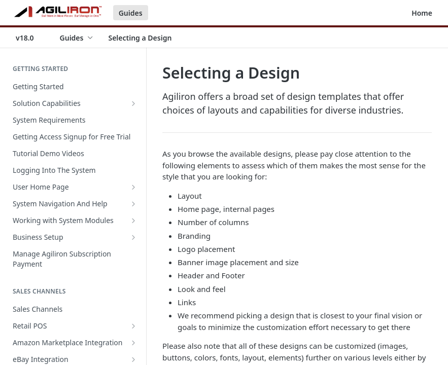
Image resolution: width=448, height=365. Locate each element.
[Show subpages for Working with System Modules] (133, 220)
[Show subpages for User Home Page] (133, 187)
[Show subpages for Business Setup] (133, 237)
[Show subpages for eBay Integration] (133, 359)
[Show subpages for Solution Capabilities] (133, 103)
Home (421, 13)
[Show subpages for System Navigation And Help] (133, 204)
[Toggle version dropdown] (31, 37)
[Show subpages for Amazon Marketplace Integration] (133, 343)
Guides (131, 13)
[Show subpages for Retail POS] (133, 326)
